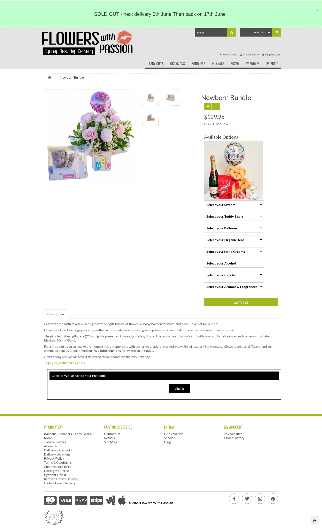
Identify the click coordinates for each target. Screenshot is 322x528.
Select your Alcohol (221, 263)
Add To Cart (241, 302)
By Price (272, 63)
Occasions (177, 63)
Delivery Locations (57, 454)
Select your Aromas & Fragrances (231, 287)
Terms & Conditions (58, 462)
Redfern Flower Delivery (61, 479)
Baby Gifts (156, 63)
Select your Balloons (222, 228)
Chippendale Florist (57, 466)
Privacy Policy (54, 458)
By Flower (253, 63)
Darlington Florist (56, 471)
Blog (167, 442)
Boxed (235, 63)
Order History (234, 438)
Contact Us (112, 434)
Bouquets (198, 63)
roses (81, 363)
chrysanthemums (64, 363)
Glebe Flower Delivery (60, 483)
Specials (170, 438)
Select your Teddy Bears (225, 216)
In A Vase (218, 63)
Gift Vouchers (174, 434)
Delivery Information (58, 450)
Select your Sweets (221, 205)
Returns (109, 438)
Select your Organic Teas (225, 240)
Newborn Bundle (72, 77)
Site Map (110, 442)
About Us (51, 446)
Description (55, 314)
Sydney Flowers (55, 442)
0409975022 (230, 54)
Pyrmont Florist (55, 475)
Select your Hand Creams (225, 251)
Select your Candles (221, 275)
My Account (233, 434)
